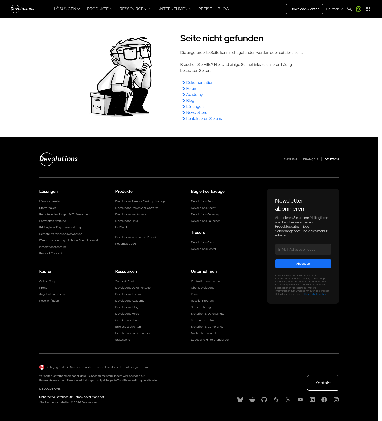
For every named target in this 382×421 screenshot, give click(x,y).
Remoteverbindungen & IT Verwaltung (64, 214)
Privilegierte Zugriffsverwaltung (60, 227)
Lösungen (195, 106)
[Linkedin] (312, 400)
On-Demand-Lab (127, 320)
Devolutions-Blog (127, 307)
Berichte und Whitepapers (132, 333)
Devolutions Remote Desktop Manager (141, 201)
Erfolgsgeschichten (128, 327)
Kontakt (323, 383)
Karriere (196, 294)
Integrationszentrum (52, 247)
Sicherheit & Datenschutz (207, 314)
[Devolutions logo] (58, 159)
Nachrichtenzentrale (204, 333)
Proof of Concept (50, 253)
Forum (191, 88)
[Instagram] (336, 400)
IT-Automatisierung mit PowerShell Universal (68, 240)
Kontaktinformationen (205, 281)
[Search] (349, 9)
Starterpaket (47, 208)
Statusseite (122, 340)
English (290, 159)
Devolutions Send (202, 201)
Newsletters (196, 112)
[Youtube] (300, 400)
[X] (288, 400)
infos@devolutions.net (89, 397)
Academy (194, 94)
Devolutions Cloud (203, 242)
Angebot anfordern (52, 294)
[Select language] (334, 9)
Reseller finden (49, 301)
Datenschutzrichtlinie (315, 294)
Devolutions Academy (129, 301)
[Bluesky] (240, 400)
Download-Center (304, 9)
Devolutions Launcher (205, 221)
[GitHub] (264, 400)
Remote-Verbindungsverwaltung (61, 234)
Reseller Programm (203, 301)
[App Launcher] (367, 9)
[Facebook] (324, 400)
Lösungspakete (49, 201)
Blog (190, 100)
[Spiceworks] (276, 400)
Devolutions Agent (203, 208)
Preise (43, 288)
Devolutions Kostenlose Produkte (137, 237)
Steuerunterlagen (202, 307)
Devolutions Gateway (205, 214)
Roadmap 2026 (125, 244)
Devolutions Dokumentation (133, 288)
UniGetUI (121, 227)
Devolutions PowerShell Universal (137, 208)
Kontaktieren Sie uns (204, 118)
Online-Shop (47, 281)
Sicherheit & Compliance (207, 327)
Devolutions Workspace (130, 214)
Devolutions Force (127, 314)
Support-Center (126, 281)
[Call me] (358, 9)
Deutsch (332, 159)
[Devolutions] (22, 9)
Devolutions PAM (126, 221)
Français (310, 159)
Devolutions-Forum (128, 294)
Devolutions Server (203, 249)
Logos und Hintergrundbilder (210, 340)
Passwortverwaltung (52, 221)
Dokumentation (200, 82)
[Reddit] (252, 400)
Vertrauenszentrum (204, 320)
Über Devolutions (202, 288)
